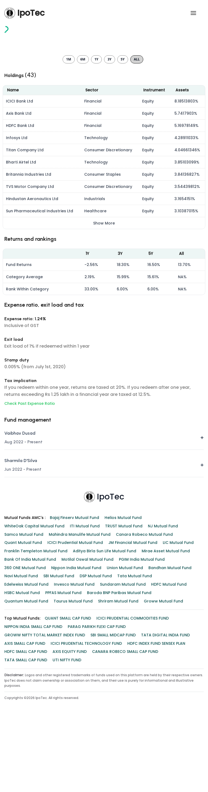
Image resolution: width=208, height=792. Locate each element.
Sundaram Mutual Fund (123, 662)
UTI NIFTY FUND (67, 737)
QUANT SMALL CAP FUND (68, 695)
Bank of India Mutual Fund (30, 637)
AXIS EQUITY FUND (70, 729)
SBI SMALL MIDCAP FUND (113, 712)
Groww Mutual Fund (163, 678)
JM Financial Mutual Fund (132, 620)
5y (123, 136)
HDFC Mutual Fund (169, 662)
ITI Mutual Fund (85, 603)
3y (109, 136)
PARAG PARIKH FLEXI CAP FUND (97, 704)
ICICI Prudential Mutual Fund (75, 620)
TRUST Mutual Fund (123, 603)
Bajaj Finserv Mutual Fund (74, 595)
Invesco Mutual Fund (74, 662)
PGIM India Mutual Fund (142, 637)
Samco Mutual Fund (23, 612)
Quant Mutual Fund (23, 620)
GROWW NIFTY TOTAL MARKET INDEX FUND (44, 712)
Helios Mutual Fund (123, 595)
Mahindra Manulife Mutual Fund (79, 612)
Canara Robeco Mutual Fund (144, 612)
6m (82, 136)
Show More (104, 300)
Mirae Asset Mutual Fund (166, 628)
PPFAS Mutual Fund (63, 670)
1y (96, 136)
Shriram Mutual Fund (118, 678)
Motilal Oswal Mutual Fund (87, 637)
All (137, 136)
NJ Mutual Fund (163, 603)
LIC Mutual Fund (178, 620)
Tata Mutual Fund (134, 653)
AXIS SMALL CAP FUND (24, 721)
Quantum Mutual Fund (26, 678)
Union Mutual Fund (125, 645)
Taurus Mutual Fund (73, 678)
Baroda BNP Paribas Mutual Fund (119, 670)
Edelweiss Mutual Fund (26, 662)
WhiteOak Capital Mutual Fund (34, 603)
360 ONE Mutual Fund (25, 645)
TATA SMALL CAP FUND (25, 737)
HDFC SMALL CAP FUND (25, 729)
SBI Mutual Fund (58, 653)
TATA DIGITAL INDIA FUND (165, 712)
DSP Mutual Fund (96, 653)
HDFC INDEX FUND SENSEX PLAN (156, 721)
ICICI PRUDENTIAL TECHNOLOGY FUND (86, 721)
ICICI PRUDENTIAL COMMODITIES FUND (132, 695)
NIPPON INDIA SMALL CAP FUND (33, 704)
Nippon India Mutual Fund (76, 645)
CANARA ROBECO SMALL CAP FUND (125, 729)
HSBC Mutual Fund (22, 670)
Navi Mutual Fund (21, 653)
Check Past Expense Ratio (29, 481)
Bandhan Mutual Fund (169, 645)
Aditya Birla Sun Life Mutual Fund (104, 628)
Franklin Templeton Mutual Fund (35, 628)
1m (68, 136)
